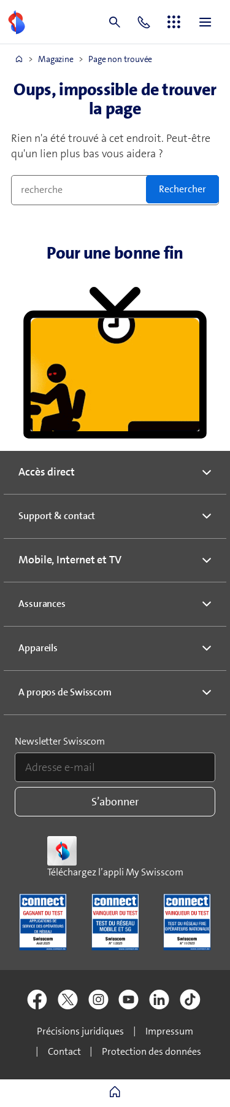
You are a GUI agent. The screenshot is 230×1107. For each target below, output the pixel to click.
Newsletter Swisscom (60, 741)
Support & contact (56, 515)
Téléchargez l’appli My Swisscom (115, 872)
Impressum (169, 1031)
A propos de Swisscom (65, 692)
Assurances (42, 603)
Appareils (38, 647)
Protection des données (151, 1051)
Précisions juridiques (80, 1031)
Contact (64, 1051)
